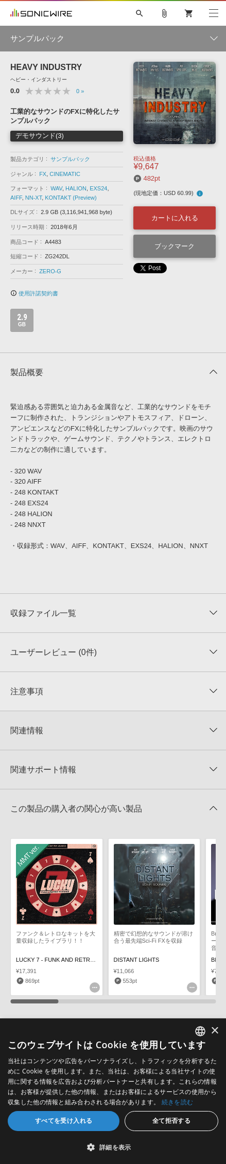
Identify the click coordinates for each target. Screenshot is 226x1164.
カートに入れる (174, 218)
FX (42, 174)
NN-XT (33, 198)
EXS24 (98, 188)
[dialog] (113, 1091)
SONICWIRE (41, 13)
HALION (75, 188)
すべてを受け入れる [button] (64, 1120)
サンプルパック (70, 159)
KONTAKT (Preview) (70, 198)
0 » (80, 91)
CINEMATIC (64, 174)
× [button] (214, 1031)
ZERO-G (50, 271)
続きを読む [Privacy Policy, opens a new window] (178, 1102)
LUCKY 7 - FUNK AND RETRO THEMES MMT (75, 960)
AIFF (16, 198)
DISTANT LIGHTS (137, 960)
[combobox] (200, 1031)
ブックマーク (174, 246)
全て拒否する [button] (171, 1120)
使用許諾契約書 (34, 293)
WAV (56, 188)
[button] (113, 1147)
